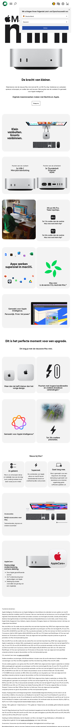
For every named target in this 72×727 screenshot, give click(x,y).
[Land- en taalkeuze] (53, 3)
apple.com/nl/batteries (27, 720)
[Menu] (11, 4)
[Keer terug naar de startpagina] (5, 4)
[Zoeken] (15, 4)
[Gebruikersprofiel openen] (62, 3)
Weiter (45, 28)
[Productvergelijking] (58, 4)
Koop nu (36, 103)
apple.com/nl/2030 (23, 655)
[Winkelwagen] (67, 4)
